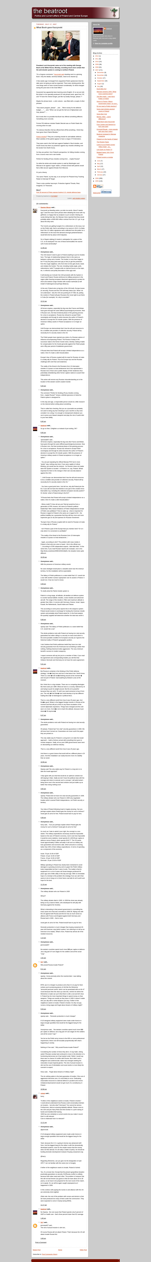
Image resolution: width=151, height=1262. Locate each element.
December (100, 72)
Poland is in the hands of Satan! (107, 139)
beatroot (43, 425)
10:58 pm (44, 1089)
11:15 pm (44, 884)
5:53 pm (43, 1009)
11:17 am (44, 1205)
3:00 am (43, 789)
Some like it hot (102, 114)
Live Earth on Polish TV (104, 149)
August (99, 84)
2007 (97, 70)
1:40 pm (43, 1218)
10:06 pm (44, 762)
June (99, 161)
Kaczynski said (59, 74)
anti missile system (79, 198)
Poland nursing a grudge (105, 157)
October (100, 78)
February (100, 172)
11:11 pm (44, 1122)
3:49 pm (43, 1238)
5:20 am (43, 386)
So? (42, 962)
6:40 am (43, 421)
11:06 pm (44, 248)
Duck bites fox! (102, 89)
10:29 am (44, 557)
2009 (97, 64)
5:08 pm (43, 619)
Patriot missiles (41, 137)
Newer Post (36, 1250)
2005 (97, 181)
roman (43, 1093)
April (99, 166)
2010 (97, 61)
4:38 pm (43, 817)
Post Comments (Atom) (49, 1254)
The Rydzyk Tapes (103, 142)
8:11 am (43, 969)
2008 (97, 67)
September (101, 81)
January (100, 175)
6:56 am (43, 432)
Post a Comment (40, 1242)
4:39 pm (43, 584)
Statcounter (97, 193)
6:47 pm (43, 715)
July (98, 86)
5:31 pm (43, 664)
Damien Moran (46, 207)
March (99, 169)
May (98, 163)
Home (60, 1250)
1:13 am (43, 938)
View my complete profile (104, 43)
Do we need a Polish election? (107, 106)
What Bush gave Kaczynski (49, 27)
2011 (97, 59)
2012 (97, 56)
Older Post (83, 1250)
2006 (97, 178)
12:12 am (44, 301)
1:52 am (43, 958)
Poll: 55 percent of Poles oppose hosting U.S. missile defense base (58, 192)
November (100, 75)
